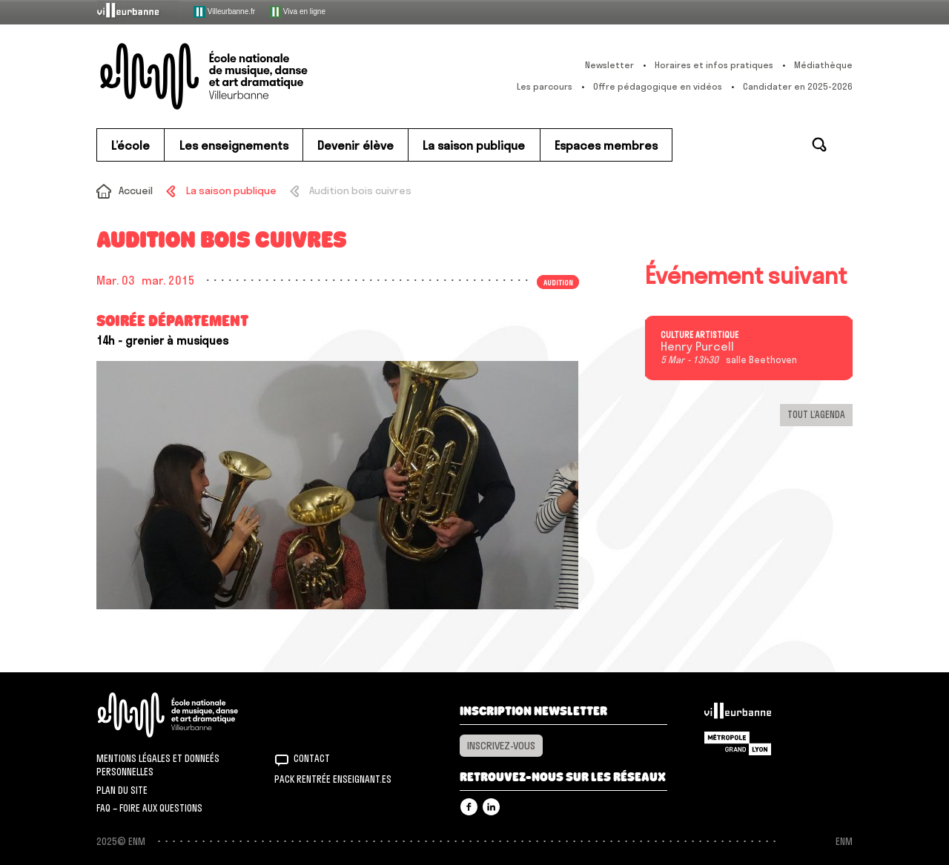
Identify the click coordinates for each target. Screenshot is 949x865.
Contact (312, 758)
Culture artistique (699, 335)
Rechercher (819, 144)
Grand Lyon (737, 743)
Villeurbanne (737, 714)
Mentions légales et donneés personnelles (157, 765)
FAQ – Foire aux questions (149, 808)
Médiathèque (823, 64)
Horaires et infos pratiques (714, 64)
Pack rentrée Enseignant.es (332, 779)
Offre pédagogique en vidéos (657, 86)
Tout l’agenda (816, 414)
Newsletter (609, 64)
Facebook (469, 807)
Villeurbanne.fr (224, 12)
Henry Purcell (697, 347)
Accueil (136, 190)
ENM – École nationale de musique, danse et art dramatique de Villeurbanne (233, 76)
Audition (558, 281)
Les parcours (544, 86)
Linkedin (491, 807)
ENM (187, 715)
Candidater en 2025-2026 (798, 86)
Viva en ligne (297, 12)
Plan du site (122, 790)
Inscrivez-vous (501, 745)
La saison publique (231, 190)
